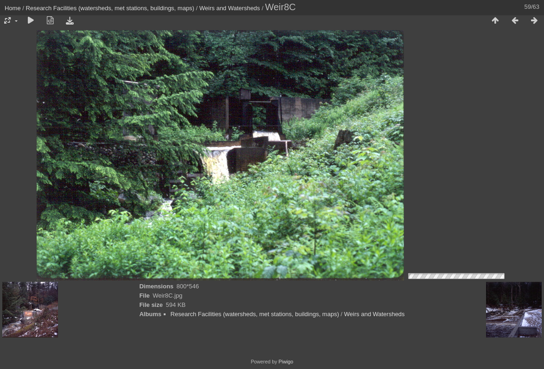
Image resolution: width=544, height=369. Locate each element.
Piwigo (286, 361)
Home (13, 8)
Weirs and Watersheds (229, 8)
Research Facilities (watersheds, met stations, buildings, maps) (110, 8)
